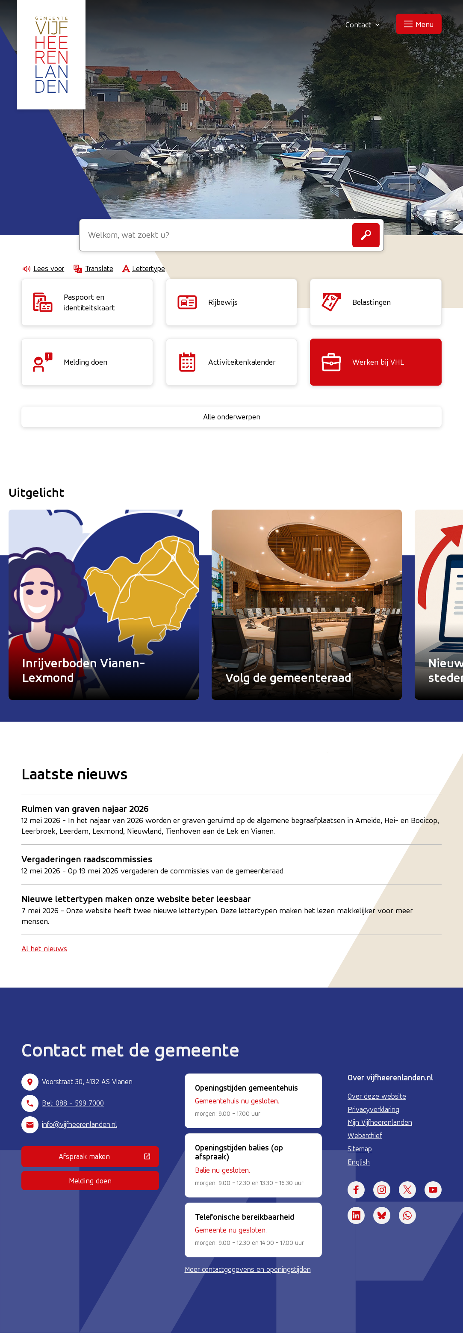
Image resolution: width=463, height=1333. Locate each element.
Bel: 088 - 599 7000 (73, 1103)
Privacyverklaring (373, 1109)
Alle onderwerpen (231, 416)
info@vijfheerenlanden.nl (79, 1124)
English (359, 1162)
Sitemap (360, 1148)
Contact (362, 24)
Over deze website (377, 1096)
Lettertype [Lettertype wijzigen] (143, 268)
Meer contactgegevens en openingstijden (248, 1269)
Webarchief (365, 1135)
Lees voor (42, 269)
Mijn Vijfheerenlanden (380, 1122)
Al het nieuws (44, 948)
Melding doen (90, 1180)
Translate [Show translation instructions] (93, 269)
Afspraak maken (109, 1158)
